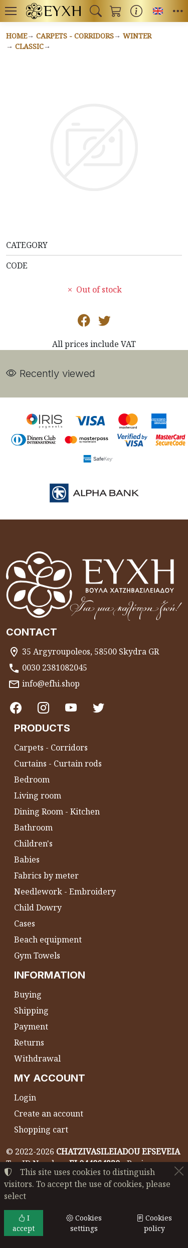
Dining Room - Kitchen (57, 811)
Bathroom (33, 827)
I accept (24, 1223)
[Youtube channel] (71, 708)
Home (16, 35)
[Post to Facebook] (84, 322)
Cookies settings (84, 1223)
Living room (37, 795)
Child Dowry (38, 907)
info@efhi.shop (51, 683)
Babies (27, 859)
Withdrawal (37, 1058)
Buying (28, 994)
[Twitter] (98, 708)
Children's (33, 843)
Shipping (31, 1010)
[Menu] (10, 11)
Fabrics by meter (46, 875)
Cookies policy (154, 1223)
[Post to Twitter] (104, 322)
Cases (24, 923)
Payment (31, 1026)
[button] (96, 11)
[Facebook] (16, 708)
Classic (29, 46)
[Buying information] (136, 11)
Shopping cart (41, 1129)
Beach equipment (48, 939)
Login (25, 1097)
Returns (29, 1042)
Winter (137, 35)
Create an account (48, 1113)
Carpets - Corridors (75, 35)
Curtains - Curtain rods (58, 763)
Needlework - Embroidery (65, 891)
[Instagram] (43, 708)
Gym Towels (37, 955)
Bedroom (32, 779)
